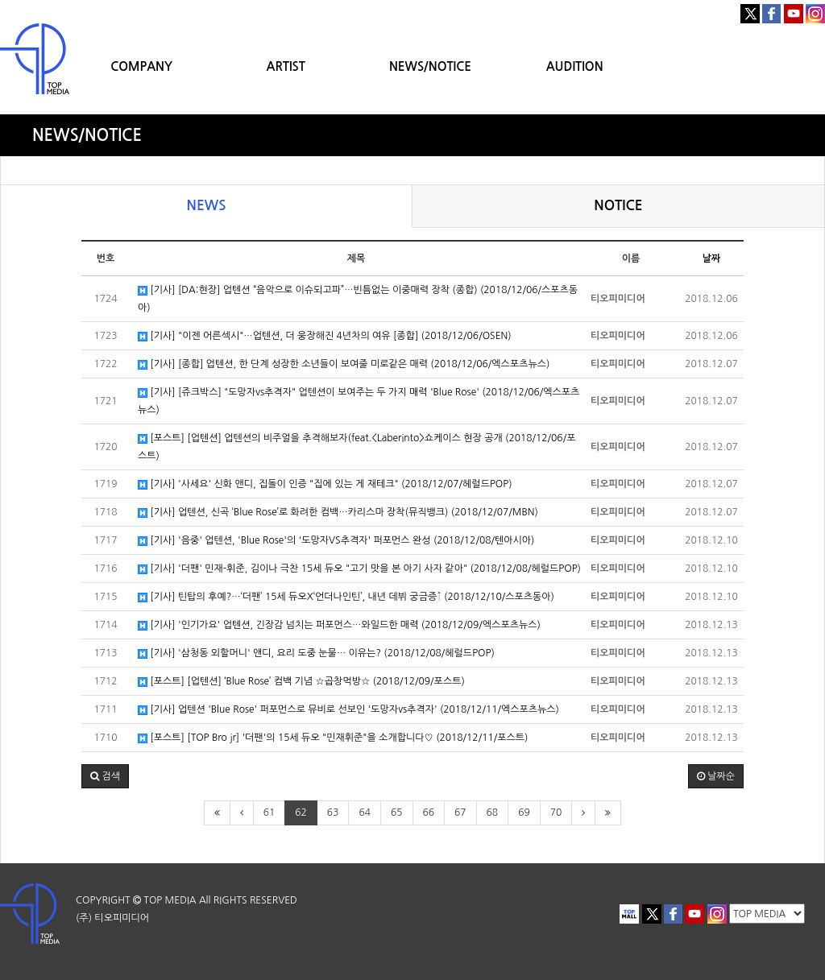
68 (493, 812)
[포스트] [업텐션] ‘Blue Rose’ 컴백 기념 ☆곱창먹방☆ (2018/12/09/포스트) (301, 681)
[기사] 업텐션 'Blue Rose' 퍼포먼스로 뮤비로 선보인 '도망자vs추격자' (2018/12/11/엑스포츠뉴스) (348, 710)
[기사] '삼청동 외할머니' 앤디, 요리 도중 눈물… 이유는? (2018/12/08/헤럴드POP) (316, 653)
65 (397, 812)
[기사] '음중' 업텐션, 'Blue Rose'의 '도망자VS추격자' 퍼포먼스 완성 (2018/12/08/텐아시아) (336, 540)
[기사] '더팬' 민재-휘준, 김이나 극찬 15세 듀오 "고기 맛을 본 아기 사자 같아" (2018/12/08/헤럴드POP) (359, 569)
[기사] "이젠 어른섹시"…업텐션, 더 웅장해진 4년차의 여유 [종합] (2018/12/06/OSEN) (325, 336)
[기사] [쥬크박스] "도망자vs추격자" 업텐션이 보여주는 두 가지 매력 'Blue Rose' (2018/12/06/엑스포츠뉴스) (358, 401)
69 (524, 812)
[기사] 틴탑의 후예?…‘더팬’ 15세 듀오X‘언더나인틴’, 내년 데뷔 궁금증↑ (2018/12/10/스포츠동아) (346, 597)
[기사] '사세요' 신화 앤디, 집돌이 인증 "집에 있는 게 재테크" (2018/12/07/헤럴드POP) (325, 484)
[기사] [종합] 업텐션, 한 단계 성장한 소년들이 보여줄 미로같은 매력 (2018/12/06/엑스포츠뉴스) (343, 364)
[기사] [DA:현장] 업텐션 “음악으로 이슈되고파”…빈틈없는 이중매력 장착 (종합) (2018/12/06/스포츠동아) (358, 298)
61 (269, 812)
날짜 (712, 258)
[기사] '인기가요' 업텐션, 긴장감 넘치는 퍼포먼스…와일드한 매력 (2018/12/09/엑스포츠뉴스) (339, 625)
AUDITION (574, 66)
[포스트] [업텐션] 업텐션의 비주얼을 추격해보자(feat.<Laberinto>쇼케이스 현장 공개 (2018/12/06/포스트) (356, 447)
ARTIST (286, 66)
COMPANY (141, 66)
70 (556, 812)
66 (429, 812)
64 (365, 812)
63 (333, 812)
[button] (105, 776)
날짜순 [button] (716, 776)
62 (301, 812)
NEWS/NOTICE (430, 66)
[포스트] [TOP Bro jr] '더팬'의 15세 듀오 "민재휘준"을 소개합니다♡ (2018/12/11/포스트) (333, 738)
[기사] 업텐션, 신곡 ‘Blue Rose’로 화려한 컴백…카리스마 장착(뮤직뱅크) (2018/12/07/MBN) (338, 512)
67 (460, 812)
